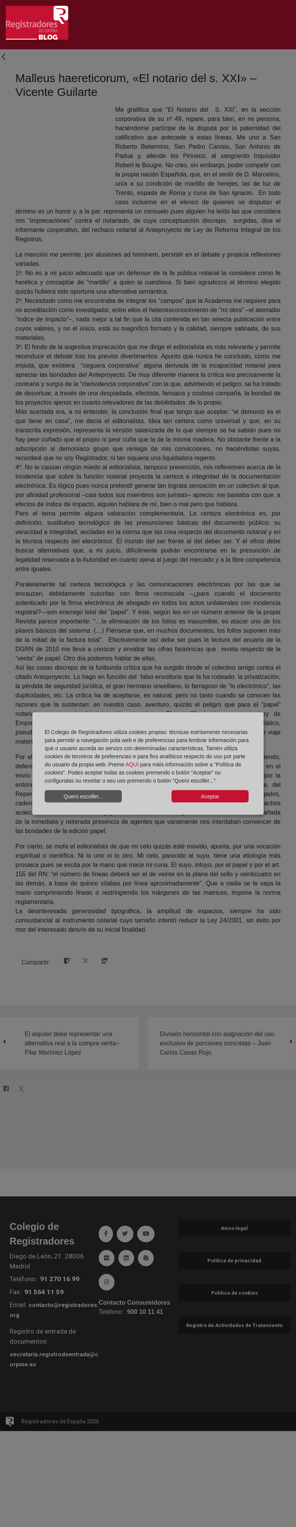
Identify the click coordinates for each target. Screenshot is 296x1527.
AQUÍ (131, 764)
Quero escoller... (83, 796)
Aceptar (210, 796)
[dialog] (148, 763)
